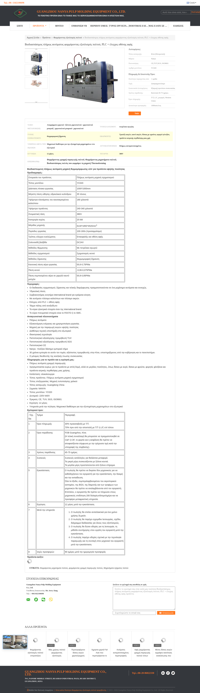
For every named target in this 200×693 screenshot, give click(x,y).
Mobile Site (32, 690)
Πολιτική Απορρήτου (45, 690)
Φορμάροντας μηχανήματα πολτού (54, 568)
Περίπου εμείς (99, 26)
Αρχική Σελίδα (33, 37)
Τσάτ (135, 113)
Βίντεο (59, 26)
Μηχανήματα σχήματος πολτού (116, 568)
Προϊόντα (39, 26)
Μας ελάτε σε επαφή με (158, 26)
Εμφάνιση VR (79, 26)
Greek (193, 3)
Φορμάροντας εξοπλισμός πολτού (68, 37)
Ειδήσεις (178, 26)
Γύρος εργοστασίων (119, 26)
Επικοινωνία (166, 613)
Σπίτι (20, 26)
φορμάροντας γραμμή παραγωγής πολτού (85, 568)
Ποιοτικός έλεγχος (139, 26)
